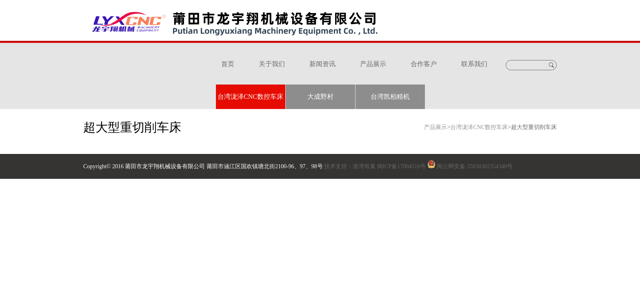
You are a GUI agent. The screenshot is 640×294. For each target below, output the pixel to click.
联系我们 (474, 63)
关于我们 (272, 63)
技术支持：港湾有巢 (350, 166)
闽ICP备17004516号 (401, 166)
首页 (227, 63)
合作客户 (424, 63)
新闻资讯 (322, 63)
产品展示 (373, 63)
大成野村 (320, 96)
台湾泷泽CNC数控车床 (250, 96)
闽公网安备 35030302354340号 (475, 166)
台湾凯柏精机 (390, 96)
